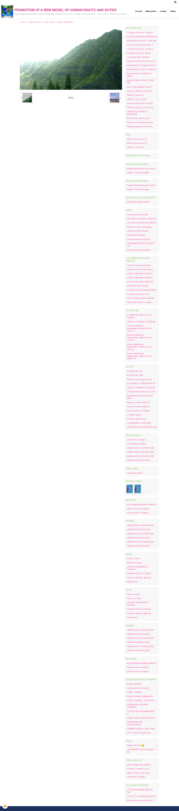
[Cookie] (5, 806)
